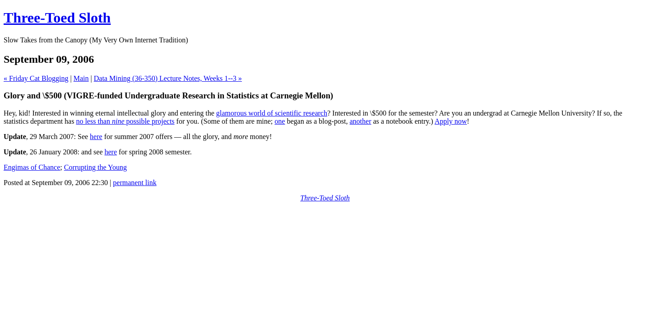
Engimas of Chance (32, 167)
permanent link (134, 182)
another (360, 121)
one (279, 121)
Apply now (451, 121)
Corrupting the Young (95, 167)
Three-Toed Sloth (57, 17)
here (96, 136)
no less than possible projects (125, 121)
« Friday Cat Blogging (36, 78)
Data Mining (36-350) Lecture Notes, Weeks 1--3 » (168, 78)
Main (81, 78)
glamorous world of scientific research (271, 113)
